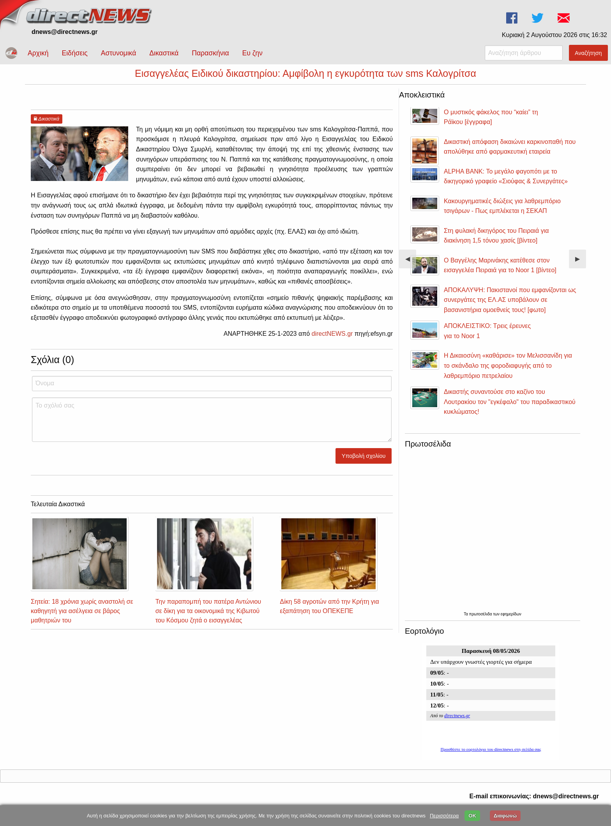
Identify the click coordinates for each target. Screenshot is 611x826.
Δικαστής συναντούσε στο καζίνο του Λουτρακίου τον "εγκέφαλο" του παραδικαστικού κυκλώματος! (510, 408)
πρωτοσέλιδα (481, 621)
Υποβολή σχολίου (364, 463)
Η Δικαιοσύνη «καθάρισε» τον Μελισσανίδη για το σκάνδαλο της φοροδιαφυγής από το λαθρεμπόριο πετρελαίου (508, 372)
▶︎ (580, 268)
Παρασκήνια (210, 53)
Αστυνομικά (118, 53)
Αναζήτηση (588, 53)
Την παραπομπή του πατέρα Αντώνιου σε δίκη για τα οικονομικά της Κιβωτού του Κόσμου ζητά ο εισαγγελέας (208, 618)
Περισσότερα (444, 816)
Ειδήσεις (74, 53)
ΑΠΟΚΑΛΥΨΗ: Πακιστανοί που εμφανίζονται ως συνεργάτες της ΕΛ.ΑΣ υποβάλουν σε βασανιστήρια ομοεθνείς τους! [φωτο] (510, 307)
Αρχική (38, 53)
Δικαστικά (163, 53)
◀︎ (410, 268)
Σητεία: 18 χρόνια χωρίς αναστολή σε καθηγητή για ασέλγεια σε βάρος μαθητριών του (82, 618)
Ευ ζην (252, 53)
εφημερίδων (511, 621)
